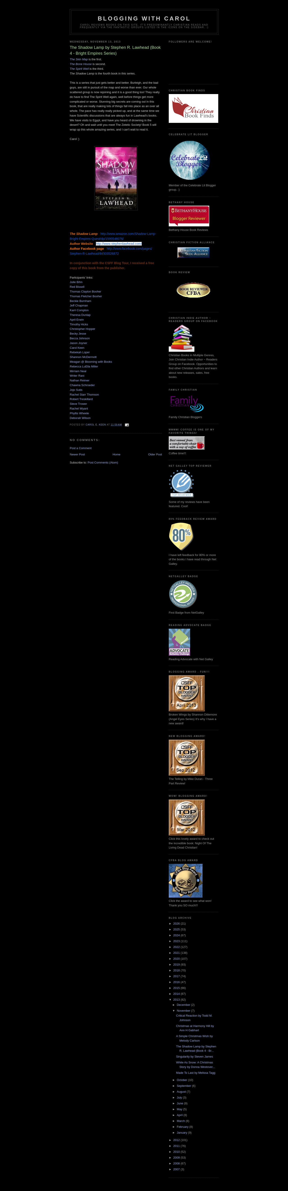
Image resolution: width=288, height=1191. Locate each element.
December (184, 1004)
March (181, 1121)
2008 (177, 1163)
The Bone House (81, 64)
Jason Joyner (78, 343)
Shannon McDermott (83, 357)
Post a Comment (81, 448)
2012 (177, 1140)
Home (117, 454)
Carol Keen (77, 347)
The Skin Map (79, 59)
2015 (177, 988)
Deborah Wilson (80, 418)
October (182, 1080)
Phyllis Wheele (79, 413)
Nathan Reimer (79, 380)
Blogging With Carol (144, 18)
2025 (177, 929)
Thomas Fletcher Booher (86, 296)
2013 (177, 999)
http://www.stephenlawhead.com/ (119, 243)
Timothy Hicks (79, 324)
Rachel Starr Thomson (84, 394)
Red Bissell (77, 286)
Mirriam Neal (78, 371)
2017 (177, 976)
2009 (177, 1157)
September (184, 1085)
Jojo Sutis (76, 390)
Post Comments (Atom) (103, 462)
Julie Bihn (76, 282)
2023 (177, 941)
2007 (177, 1169)
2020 (177, 958)
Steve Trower (78, 403)
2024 (177, 935)
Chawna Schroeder (82, 385)
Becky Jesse (78, 333)
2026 (177, 923)
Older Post (155, 454)
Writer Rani (77, 375)
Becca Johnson (80, 338)
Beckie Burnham (80, 301)
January (182, 1132)
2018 (177, 970)
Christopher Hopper (82, 329)
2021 (177, 953)
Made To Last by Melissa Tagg (195, 1072)
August (182, 1091)
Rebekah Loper (80, 352)
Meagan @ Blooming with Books (91, 361)
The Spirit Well (79, 68)
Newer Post (77, 454)
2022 (177, 947)
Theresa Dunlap (80, 315)
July (180, 1097)
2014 (177, 993)
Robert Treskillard (81, 399)
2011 (177, 1146)
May (180, 1109)
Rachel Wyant (79, 408)
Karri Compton (79, 310)
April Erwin (77, 319)
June (180, 1103)
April (180, 1115)
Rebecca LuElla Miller (84, 366)
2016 (177, 982)
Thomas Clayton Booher (85, 291)
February (183, 1126)
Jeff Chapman (79, 305)
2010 (177, 1151)
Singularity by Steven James (194, 1056)
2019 (177, 964)
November (184, 1010)
